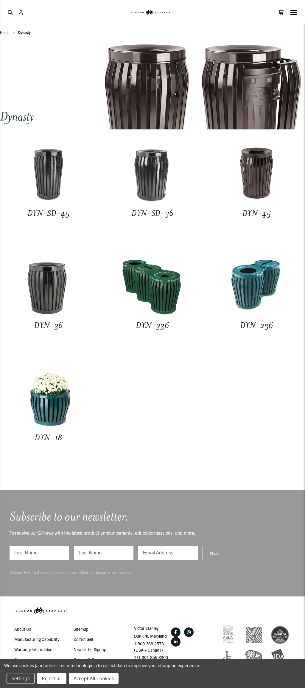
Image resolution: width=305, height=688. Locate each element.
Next (216, 553)
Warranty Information (33, 649)
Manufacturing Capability (36, 639)
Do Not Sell (83, 639)
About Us (22, 629)
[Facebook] (175, 632)
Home (4, 32)
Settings (20, 678)
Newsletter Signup (90, 649)
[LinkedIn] (175, 642)
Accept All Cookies (94, 678)
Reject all (51, 678)
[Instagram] (189, 632)
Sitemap (81, 629)
